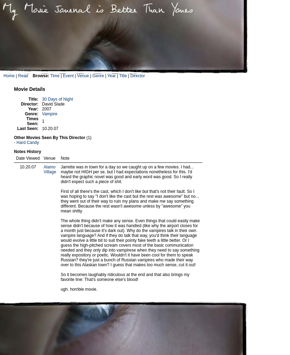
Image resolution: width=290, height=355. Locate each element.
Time (54, 75)
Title (123, 75)
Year (111, 75)
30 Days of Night (57, 99)
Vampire (50, 113)
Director (137, 75)
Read (23, 75)
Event (68, 75)
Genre (98, 75)
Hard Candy (27, 142)
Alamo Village (50, 169)
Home (9, 75)
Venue (83, 75)
